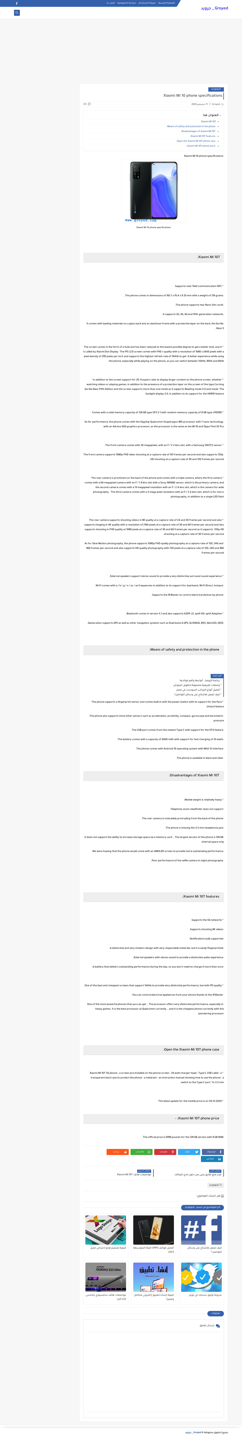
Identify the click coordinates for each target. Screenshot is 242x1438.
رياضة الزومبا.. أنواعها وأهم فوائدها (200, 680)
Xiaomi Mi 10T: (208, 122)
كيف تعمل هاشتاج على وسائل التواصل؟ (197, 694)
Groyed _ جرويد (214, 9)
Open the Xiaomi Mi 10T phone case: (196, 141)
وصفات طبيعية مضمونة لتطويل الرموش (196, 685)
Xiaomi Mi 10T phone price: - (200, 146)
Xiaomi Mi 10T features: (203, 136)
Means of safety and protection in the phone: (191, 127)
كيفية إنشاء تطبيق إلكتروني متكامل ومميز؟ (154, 1297)
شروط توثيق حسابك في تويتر (205, 1295)
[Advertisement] (121, 53)
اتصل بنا (111, 3)
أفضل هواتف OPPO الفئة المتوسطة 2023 (153, 1250)
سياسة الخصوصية (126, 3)
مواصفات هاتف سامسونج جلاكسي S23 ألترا (106, 1297)
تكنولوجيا (216, 89)
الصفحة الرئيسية (166, 3)
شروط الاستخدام (147, 3)
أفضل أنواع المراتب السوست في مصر (198, 690)
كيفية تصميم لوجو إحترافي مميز (108, 1248)
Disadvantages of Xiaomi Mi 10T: (198, 131)
